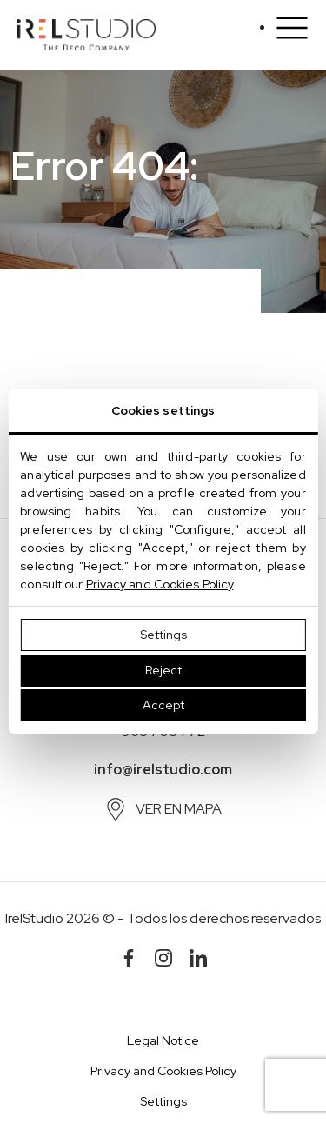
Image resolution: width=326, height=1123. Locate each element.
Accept (163, 705)
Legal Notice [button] (163, 1040)
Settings (163, 634)
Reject (163, 670)
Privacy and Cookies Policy (160, 584)
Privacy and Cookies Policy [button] (163, 1071)
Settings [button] (163, 1101)
